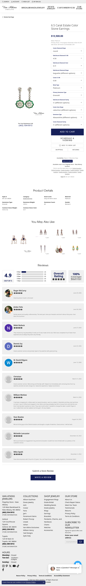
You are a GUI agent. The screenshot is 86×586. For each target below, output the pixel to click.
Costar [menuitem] (25, 508)
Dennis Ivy (18, 344)
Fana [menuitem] (25, 511)
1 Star (19, 281)
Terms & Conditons (72, 516)
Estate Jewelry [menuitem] (49, 508)
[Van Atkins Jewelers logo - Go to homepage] (10, 8)
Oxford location (76, 168)
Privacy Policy (70, 513)
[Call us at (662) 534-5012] (8, 512)
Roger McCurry (20, 290)
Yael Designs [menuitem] (28, 533)
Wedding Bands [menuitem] (50, 505)
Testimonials (69, 508)
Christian (17, 376)
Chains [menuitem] (46, 525)
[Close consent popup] (43, 582)
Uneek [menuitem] (25, 522)
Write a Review (43, 477)
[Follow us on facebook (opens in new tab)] (3, 569)
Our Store (79, 8)
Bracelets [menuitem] (47, 516)
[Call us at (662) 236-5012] (8, 529)
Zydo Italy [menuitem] (27, 536)
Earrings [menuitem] (47, 513)
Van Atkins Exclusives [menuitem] (31, 527)
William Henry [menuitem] (28, 530)
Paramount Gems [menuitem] (29, 516)
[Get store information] (9, 515)
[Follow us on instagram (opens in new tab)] (3, 566)
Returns (76, 150)
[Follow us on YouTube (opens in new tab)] (14, 566)
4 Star (19, 274)
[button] (5, 1)
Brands (32, 8)
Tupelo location (65, 170)
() (45, 272)
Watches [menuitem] (47, 527)
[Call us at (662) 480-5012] (8, 544)
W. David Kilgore (20, 360)
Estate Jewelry (51, 8)
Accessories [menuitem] (48, 530)
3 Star (19, 276)
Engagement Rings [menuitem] (51, 499)
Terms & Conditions (45, 576)
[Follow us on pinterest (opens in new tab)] (7, 566)
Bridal (25, 8)
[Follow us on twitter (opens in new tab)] (10, 566)
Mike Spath (18, 452)
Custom (61, 8)
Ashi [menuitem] (24, 505)
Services (70, 8)
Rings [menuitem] (46, 511)
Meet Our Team (71, 505)
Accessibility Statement (62, 576)
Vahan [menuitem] (25, 525)
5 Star (19, 272)
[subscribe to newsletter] (80, 542)
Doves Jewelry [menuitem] (28, 502)
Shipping (59, 150)
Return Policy (20, 576)
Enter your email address (71, 536)
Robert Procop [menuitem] (28, 519)
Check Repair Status (72, 502)
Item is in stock (67, 161)
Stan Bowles (19, 417)
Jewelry (40, 8)
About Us (68, 499)
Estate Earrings (9, 17)
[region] (25, 97)
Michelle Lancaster (21, 433)
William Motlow (20, 395)
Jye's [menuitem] (24, 513)
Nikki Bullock (19, 325)
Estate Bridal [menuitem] (49, 502)
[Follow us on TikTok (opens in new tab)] (18, 566)
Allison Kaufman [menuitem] (29, 499)
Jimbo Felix (18, 307)
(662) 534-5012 (25, 126)
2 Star (19, 279)
